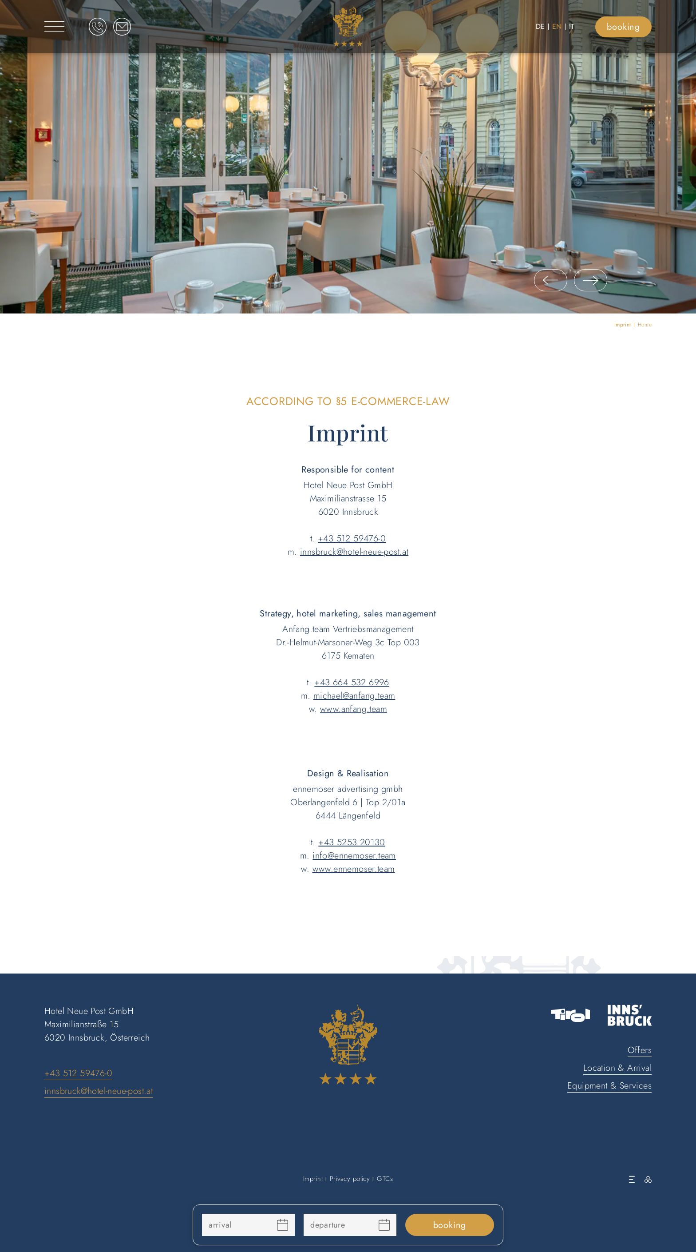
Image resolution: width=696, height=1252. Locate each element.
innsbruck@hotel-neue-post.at (354, 551)
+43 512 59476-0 (352, 538)
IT (571, 26)
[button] (550, 280)
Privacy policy (350, 1179)
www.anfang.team (353, 709)
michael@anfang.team (354, 695)
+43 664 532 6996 (351, 682)
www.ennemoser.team (353, 868)
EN (557, 26)
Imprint (313, 1179)
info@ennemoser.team (354, 855)
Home (645, 325)
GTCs (385, 1179)
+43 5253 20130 (351, 842)
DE (540, 26)
